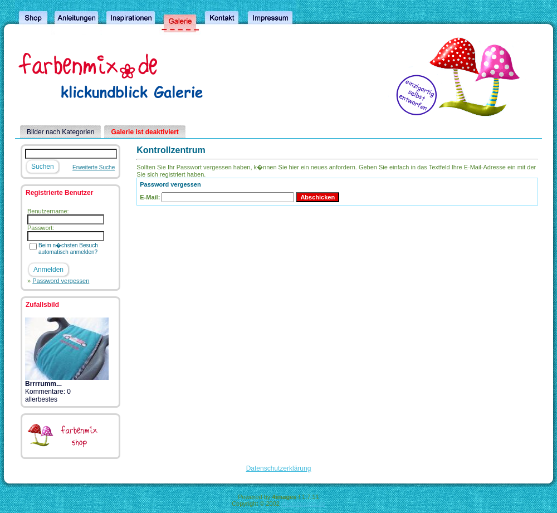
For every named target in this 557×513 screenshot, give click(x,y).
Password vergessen (60, 280)
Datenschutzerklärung (278, 468)
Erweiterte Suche (93, 167)
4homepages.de (303, 503)
